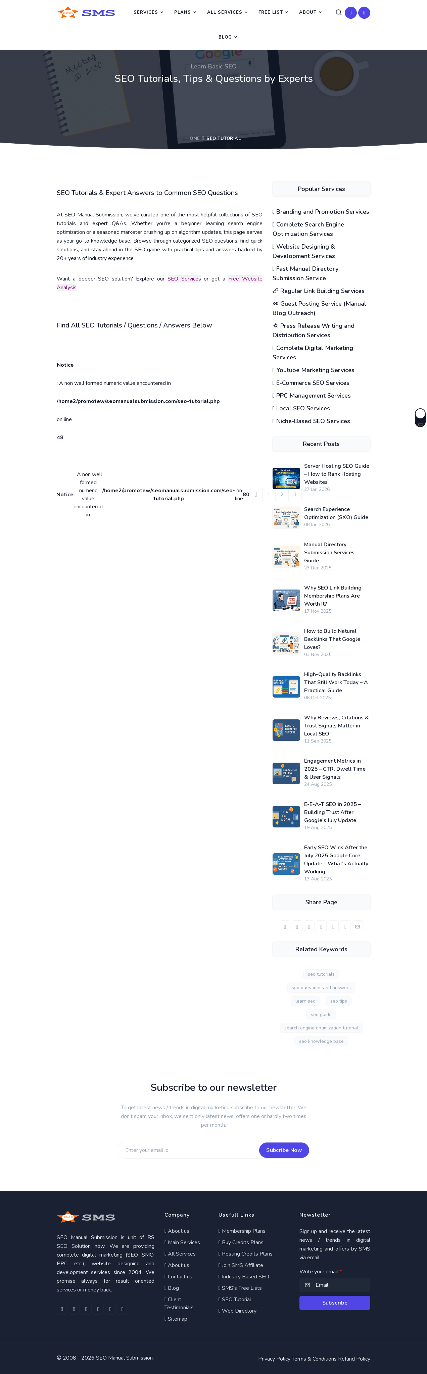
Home (193, 139)
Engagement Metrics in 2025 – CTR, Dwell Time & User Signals (335, 769)
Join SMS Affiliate (241, 1265)
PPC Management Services (312, 396)
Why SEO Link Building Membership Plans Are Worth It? (333, 596)
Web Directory (237, 1311)
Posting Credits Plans (246, 1254)
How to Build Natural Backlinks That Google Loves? (332, 639)
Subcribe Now (284, 1150)
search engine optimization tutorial (321, 1028)
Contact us (178, 1276)
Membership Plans (242, 1231)
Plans (182, 12)
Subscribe (335, 1303)
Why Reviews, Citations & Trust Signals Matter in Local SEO (336, 725)
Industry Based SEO (244, 1276)
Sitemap (175, 1319)
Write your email (320, 1271)
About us (176, 1231)
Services (146, 12)
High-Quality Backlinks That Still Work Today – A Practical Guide (336, 682)
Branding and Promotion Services (321, 212)
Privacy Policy (274, 1359)
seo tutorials (321, 974)
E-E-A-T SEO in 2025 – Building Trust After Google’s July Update (332, 812)
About (308, 12)
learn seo (305, 1001)
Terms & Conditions (314, 1359)
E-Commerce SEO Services (311, 383)
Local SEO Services (301, 408)
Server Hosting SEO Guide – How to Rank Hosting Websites (336, 474)
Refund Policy (354, 1359)
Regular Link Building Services (319, 291)
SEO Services (184, 279)
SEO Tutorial (235, 1299)
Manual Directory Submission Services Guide (329, 552)
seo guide (321, 1014)
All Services (224, 12)
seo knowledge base (321, 1041)
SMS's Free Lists (240, 1288)
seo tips (338, 1001)
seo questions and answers (321, 987)
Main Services (182, 1242)
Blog (225, 37)
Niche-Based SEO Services (311, 421)
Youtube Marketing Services (314, 370)
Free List (270, 12)
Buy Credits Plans (241, 1242)
